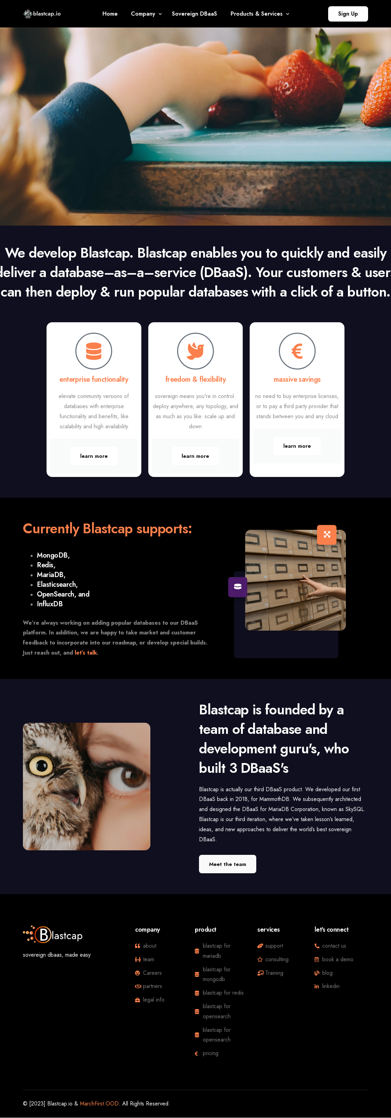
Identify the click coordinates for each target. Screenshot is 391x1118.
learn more (94, 456)
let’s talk (86, 653)
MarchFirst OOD (99, 1104)
